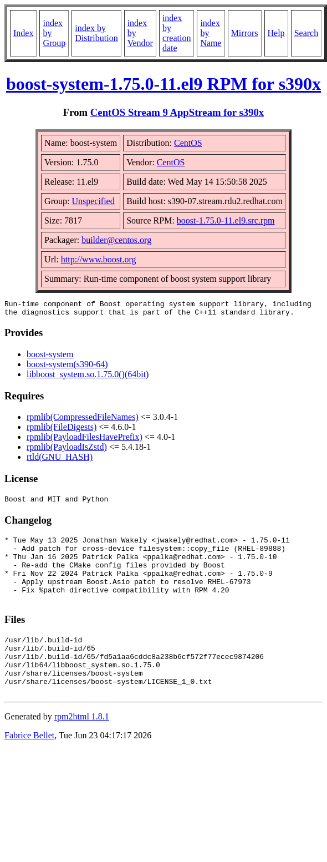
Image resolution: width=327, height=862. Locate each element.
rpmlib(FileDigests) (61, 430)
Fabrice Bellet (29, 765)
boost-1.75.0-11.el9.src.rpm (226, 220)
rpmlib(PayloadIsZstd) (67, 450)
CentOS (188, 143)
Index (23, 33)
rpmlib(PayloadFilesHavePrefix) (84, 440)
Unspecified (92, 201)
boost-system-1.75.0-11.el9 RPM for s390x (163, 84)
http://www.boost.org (98, 259)
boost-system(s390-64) (67, 367)
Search (306, 33)
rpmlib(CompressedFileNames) (83, 420)
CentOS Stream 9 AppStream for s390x (177, 112)
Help (276, 33)
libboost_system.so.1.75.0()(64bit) (88, 377)
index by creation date (176, 33)
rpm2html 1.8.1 (81, 746)
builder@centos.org (116, 240)
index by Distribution (96, 33)
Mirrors (244, 33)
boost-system (50, 357)
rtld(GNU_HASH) (60, 460)
